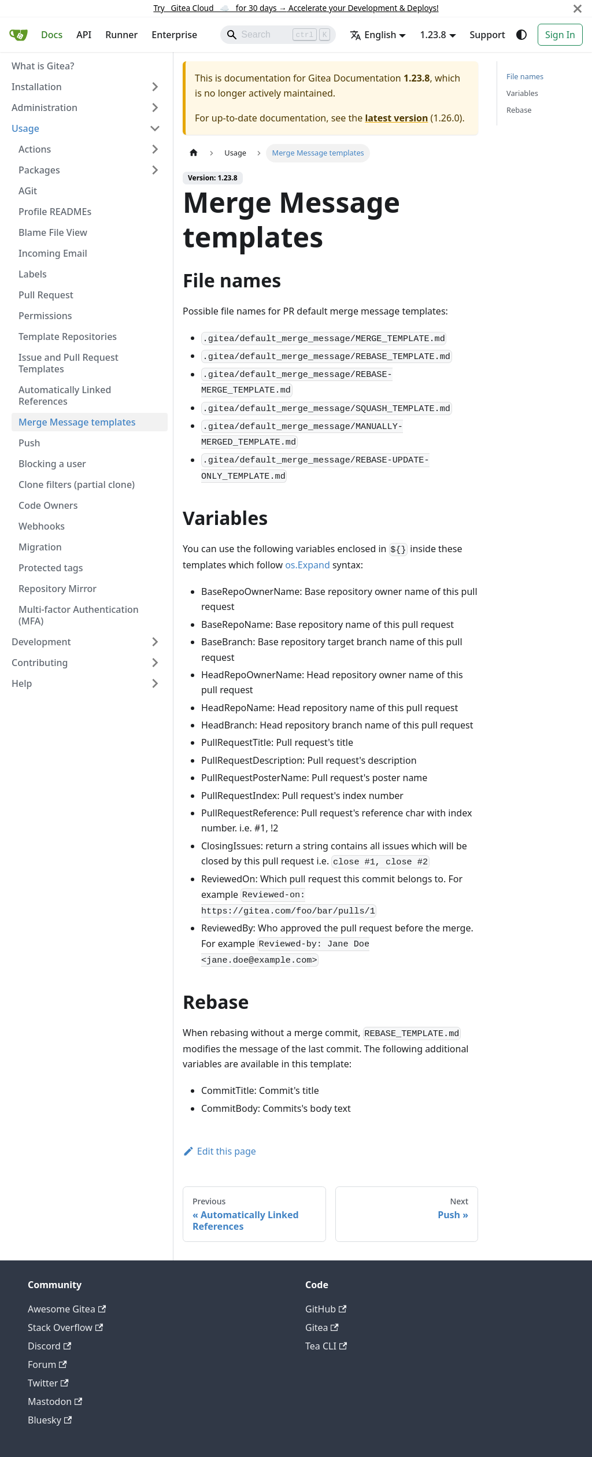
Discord (49, 1346)
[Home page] (194, 153)
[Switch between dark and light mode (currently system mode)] (521, 34)
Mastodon (55, 1401)
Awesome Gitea (67, 1309)
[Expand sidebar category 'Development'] (155, 642)
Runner (121, 34)
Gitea (322, 1327)
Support (487, 34)
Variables (522, 93)
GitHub (325, 1309)
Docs (51, 34)
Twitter (48, 1383)
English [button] (373, 34)
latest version (396, 118)
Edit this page (219, 1151)
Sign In (560, 34)
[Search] (278, 34)
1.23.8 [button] (433, 34)
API (83, 34)
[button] (90, 149)
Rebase (519, 110)
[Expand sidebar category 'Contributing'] (155, 662)
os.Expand (307, 565)
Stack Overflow (65, 1327)
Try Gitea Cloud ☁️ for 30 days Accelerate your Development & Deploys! (295, 7)
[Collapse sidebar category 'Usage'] (155, 128)
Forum (47, 1364)
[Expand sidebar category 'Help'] (155, 683)
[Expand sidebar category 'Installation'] (155, 86)
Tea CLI (326, 1346)
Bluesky (50, 1420)
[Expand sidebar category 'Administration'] (155, 107)
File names (524, 76)
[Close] (577, 8)
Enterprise (174, 34)
